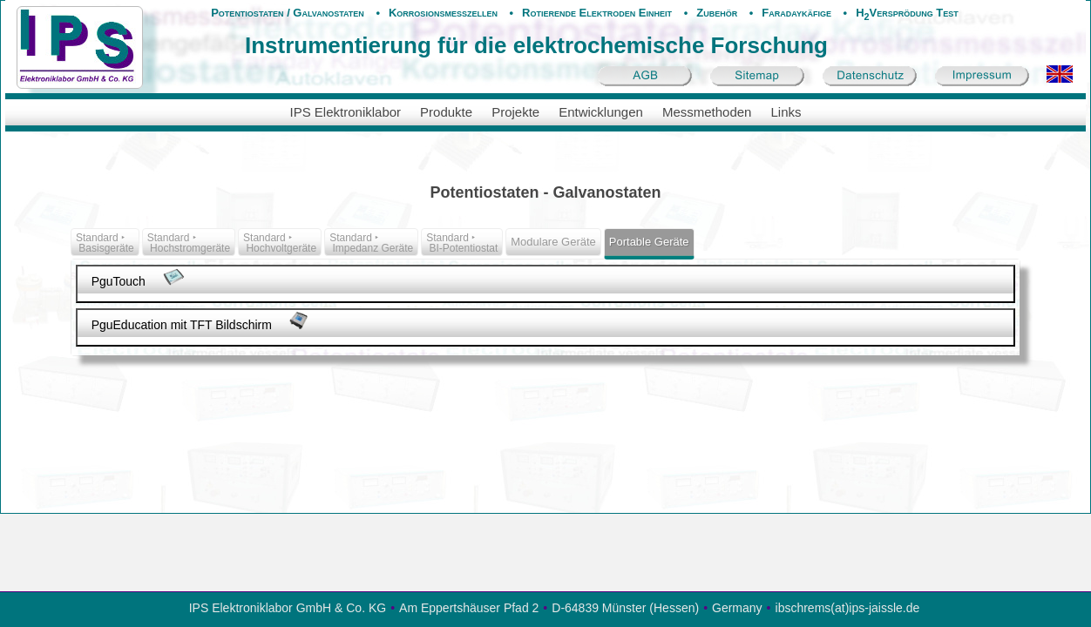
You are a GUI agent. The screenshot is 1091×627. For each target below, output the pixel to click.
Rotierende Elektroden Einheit (597, 12)
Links (785, 111)
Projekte (515, 111)
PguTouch (138, 278)
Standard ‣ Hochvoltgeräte (279, 243)
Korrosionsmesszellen (443, 12)
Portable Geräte (649, 241)
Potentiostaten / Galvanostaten (287, 12)
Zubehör (716, 12)
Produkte (446, 111)
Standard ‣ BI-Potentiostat (462, 243)
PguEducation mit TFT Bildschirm (199, 322)
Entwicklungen (601, 111)
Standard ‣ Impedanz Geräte (371, 243)
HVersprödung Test (907, 12)
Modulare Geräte (553, 241)
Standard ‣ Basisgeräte (105, 243)
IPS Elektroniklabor (346, 111)
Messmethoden (707, 111)
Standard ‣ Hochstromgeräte (188, 243)
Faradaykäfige (796, 12)
